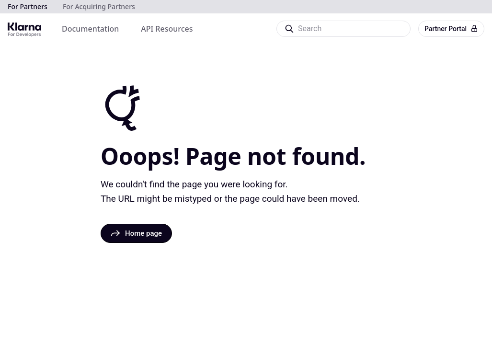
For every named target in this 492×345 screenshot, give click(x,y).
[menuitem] (90, 28)
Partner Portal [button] (451, 29)
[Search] (343, 29)
